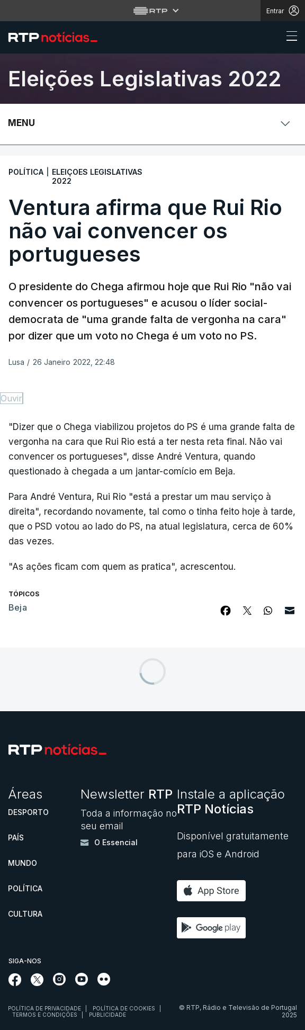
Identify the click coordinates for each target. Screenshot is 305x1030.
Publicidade (107, 1014)
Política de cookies (124, 1008)
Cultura (25, 913)
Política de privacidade (44, 1008)
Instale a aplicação (231, 801)
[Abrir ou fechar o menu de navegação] (288, 37)
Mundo (22, 862)
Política (25, 888)
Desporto (28, 812)
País (16, 837)
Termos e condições (44, 1014)
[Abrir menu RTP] (152, 10)
